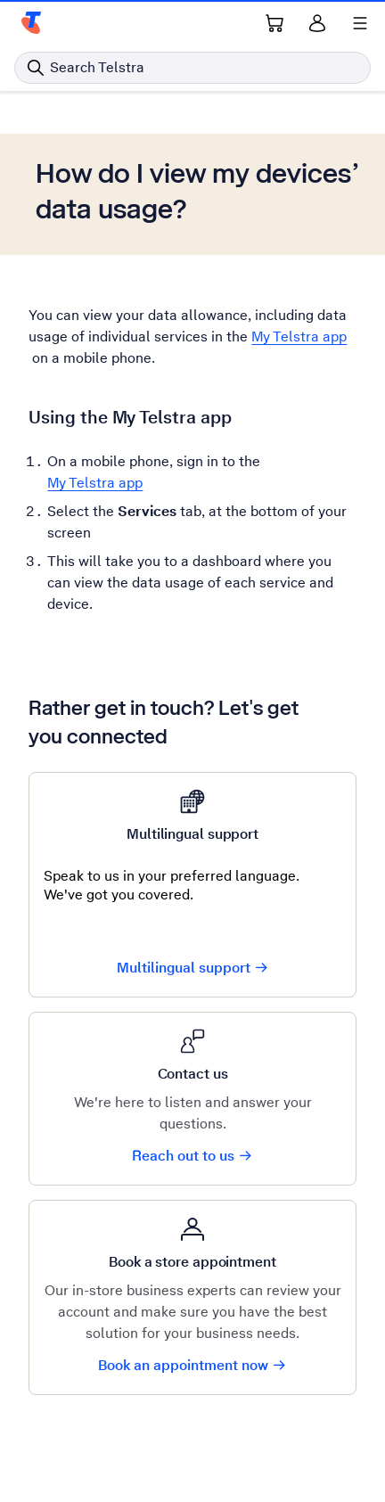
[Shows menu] (360, 23)
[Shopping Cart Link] (274, 23)
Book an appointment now (192, 1365)
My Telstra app (299, 336)
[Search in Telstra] (192, 68)
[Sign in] (317, 23)
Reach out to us (192, 1155)
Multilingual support (193, 967)
